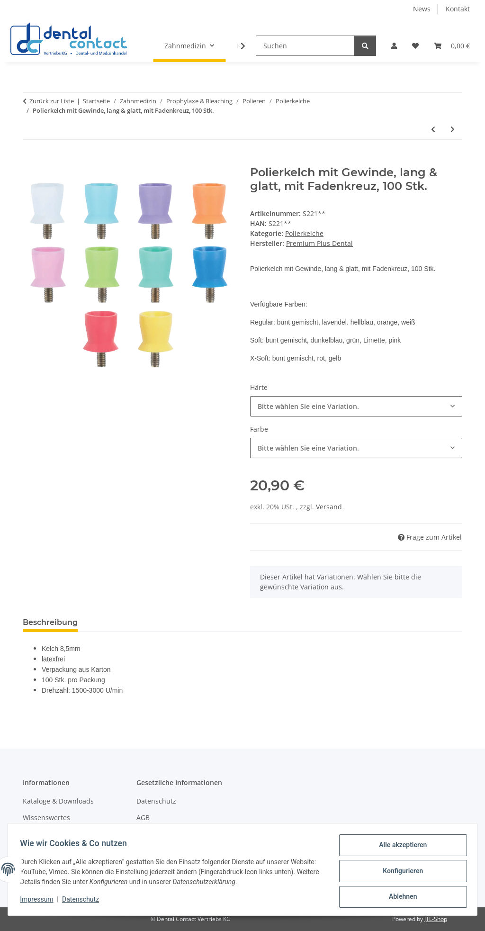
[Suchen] (305, 46)
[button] (394, 45)
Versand (329, 506)
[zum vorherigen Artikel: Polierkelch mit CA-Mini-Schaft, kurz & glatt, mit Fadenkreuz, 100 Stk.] (433, 129)
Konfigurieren (399, 873)
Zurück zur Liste (51, 101)
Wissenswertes (46, 817)
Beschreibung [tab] (50, 622)
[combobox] (356, 406)
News (422, 8)
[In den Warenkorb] (30, 160)
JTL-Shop (435, 919)
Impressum (39, 901)
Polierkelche (304, 233)
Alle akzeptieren (399, 848)
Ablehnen (399, 897)
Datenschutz (83, 901)
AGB (143, 817)
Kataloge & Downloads (58, 800)
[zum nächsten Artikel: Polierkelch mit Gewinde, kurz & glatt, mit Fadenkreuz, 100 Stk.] (452, 129)
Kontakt (458, 8)
